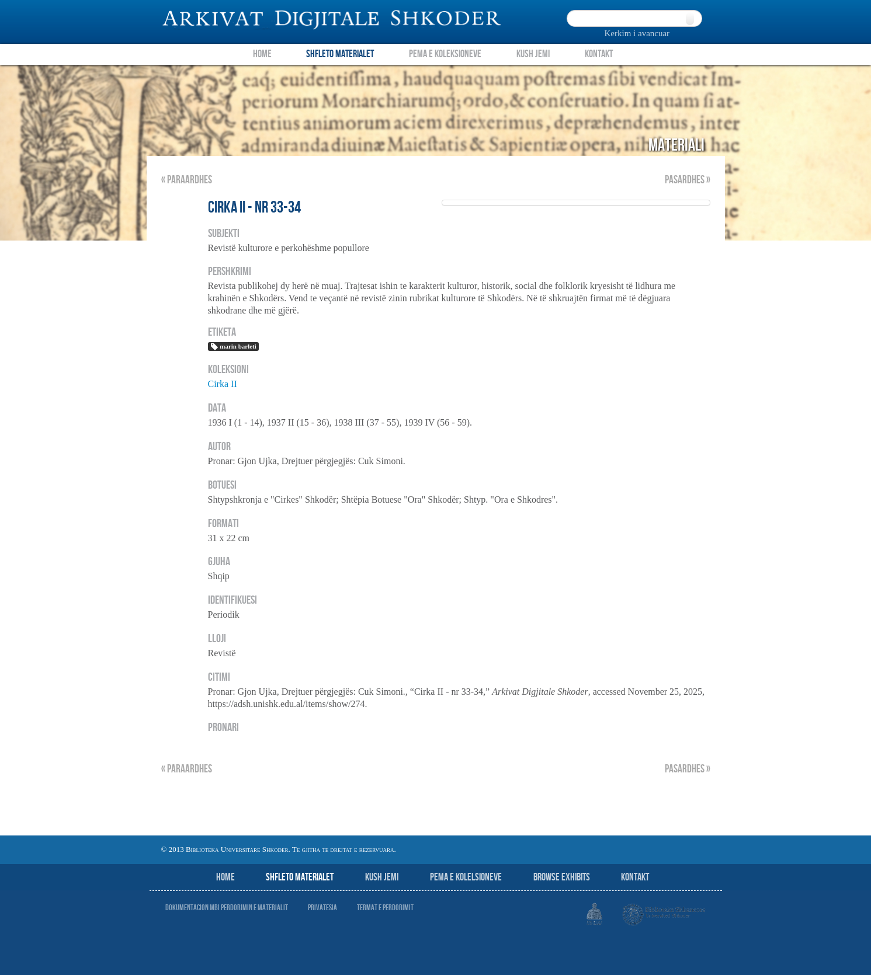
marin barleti (233, 347)
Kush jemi (381, 877)
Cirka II (222, 384)
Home (262, 54)
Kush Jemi (533, 54)
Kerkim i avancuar (637, 33)
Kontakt (599, 54)
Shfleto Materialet (340, 54)
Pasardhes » (687, 180)
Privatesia (322, 908)
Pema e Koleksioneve (445, 54)
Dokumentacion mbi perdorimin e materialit (226, 908)
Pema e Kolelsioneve (466, 877)
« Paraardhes (186, 180)
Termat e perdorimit (385, 908)
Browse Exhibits (561, 877)
